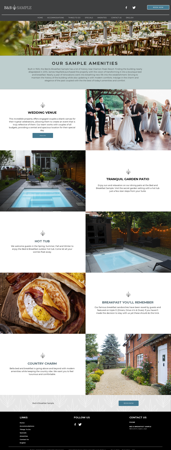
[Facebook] (127, 7)
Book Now (129, 403)
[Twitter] (134, 7)
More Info (43, 135)
